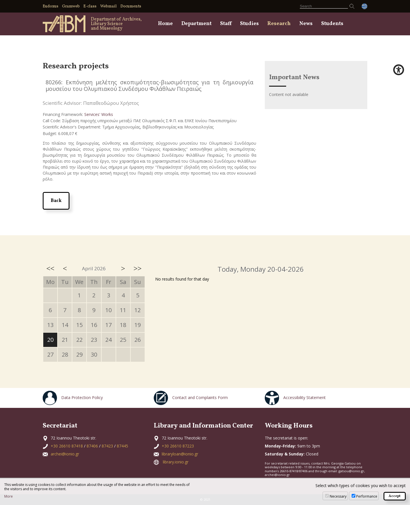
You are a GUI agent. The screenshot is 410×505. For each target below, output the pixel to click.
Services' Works (98, 114)
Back (56, 201)
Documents (130, 6)
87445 (122, 446)
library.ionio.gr (175, 462)
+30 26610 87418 (67, 446)
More (8, 496)
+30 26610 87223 (178, 446)
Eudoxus (50, 6)
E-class (90, 6)
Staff (225, 23)
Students (332, 23)
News (306, 23)
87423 (107, 446)
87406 (92, 446)
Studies (249, 23)
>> (138, 268)
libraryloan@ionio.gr (180, 454)
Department (196, 23)
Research (279, 23)
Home (165, 23)
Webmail (108, 6)
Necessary (338, 496)
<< (50, 268)
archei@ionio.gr (65, 454)
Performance (366, 496)
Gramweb (71, 6)
